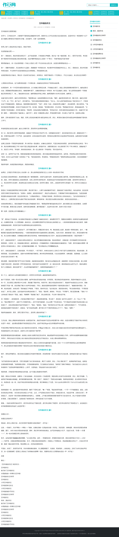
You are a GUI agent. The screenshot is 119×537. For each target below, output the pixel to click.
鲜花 (78, 233)
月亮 (28, 364)
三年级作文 (24, 12)
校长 (54, 133)
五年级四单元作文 (7, 485)
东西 (18, 346)
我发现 (11, 261)
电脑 (82, 376)
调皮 (20, 133)
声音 (29, 286)
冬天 (28, 441)
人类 (2, 83)
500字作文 (103, 14)
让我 (17, 59)
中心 (21, 283)
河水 (14, 427)
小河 (7, 414)
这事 (2, 143)
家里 (74, 88)
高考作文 (67, 14)
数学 (8, 68)
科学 (35, 354)
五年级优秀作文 (97, 54)
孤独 (11, 451)
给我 (35, 154)
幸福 (35, 236)
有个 (56, 294)
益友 (21, 164)
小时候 (8, 246)
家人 (82, 261)
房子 (11, 230)
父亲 (19, 98)
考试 (84, 56)
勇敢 (62, 193)
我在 (14, 56)
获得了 (14, 117)
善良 (14, 312)
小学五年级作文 (6, 482)
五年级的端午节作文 (8, 491)
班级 (14, 177)
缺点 (20, 47)
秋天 (2, 438)
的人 (60, 75)
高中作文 (61, 13)
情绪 (41, 101)
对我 (14, 193)
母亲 (5, 94)
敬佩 (20, 211)
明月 (14, 403)
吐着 (27, 236)
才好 (81, 283)
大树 (56, 207)
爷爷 (20, 390)
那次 (81, 68)
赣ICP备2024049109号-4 (78, 530)
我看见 (72, 320)
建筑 (82, 219)
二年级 (8, 190)
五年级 (53, 27)
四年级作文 (9, 14)
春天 (13, 257)
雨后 (11, 233)
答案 (69, 376)
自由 (11, 83)
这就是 (3, 75)
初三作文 (50, 12)
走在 (57, 254)
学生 (41, 136)
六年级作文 (24, 14)
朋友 (14, 264)
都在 (14, 267)
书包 (38, 283)
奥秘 (81, 343)
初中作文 (32, 13)
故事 (18, 83)
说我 (4, 51)
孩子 (40, 104)
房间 (24, 390)
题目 (27, 68)
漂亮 (73, 91)
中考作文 (37, 14)
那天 (11, 98)
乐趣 (7, 207)
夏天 (7, 430)
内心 (46, 246)
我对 (22, 289)
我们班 (9, 133)
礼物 (50, 98)
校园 (63, 261)
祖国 (2, 225)
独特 (38, 444)
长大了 (80, 101)
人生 (21, 172)
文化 (57, 36)
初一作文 (37, 12)
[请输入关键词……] (98, 5)
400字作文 (96, 14)
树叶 (56, 113)
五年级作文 (16, 14)
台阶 (56, 172)
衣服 (49, 240)
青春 (85, 427)
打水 (71, 430)
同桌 (51, 275)
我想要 (31, 98)
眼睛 (5, 160)
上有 (33, 180)
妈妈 (42, 56)
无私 (27, 207)
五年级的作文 (96, 40)
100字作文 (96, 12)
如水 (44, 91)
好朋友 (61, 199)
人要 (31, 196)
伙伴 (57, 94)
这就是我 (41, 98)
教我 (11, 207)
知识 (29, 199)
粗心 (27, 63)
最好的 (39, 312)
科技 (14, 343)
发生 (32, 225)
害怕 (23, 193)
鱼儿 (5, 236)
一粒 (9, 433)
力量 (18, 343)
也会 (26, 71)
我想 (24, 104)
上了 (53, 441)
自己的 (34, 183)
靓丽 (2, 430)
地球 (16, 364)
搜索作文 (114, 5)
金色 (7, 438)
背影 (74, 157)
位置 (29, 338)
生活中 (14, 36)
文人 (47, 36)
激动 (47, 101)
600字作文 (111, 14)
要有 (7, 376)
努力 (27, 75)
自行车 (39, 133)
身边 (29, 225)
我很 (7, 56)
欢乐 (73, 261)
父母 (38, 88)
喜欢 (17, 180)
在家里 (71, 104)
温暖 (26, 354)
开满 (33, 254)
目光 (13, 196)
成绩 (11, 68)
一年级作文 (9, 12)
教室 (51, 154)
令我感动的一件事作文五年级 (10, 473)
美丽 (82, 113)
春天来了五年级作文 (8, 470)
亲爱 (2, 414)
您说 (62, 451)
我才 (53, 56)
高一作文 (67, 12)
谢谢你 (52, 291)
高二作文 (73, 12)
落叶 (11, 438)
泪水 (78, 157)
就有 (72, 343)
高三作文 (79, 12)
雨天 (41, 251)
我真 (32, 294)
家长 (7, 139)
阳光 (13, 113)
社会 (51, 261)
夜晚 (38, 396)
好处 (67, 196)
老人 (20, 328)
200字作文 (103, 12)
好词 (78, 56)
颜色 (41, 240)
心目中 (15, 211)
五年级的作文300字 (7, 476)
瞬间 (5, 113)
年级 (16, 39)
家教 (69, 88)
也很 (21, 94)
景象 (34, 219)
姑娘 (77, 91)
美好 (47, 113)
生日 (8, 98)
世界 (2, 47)
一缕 (10, 113)
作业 (48, 177)
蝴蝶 (32, 246)
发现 (35, 113)
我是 (21, 63)
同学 (35, 129)
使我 (41, 172)
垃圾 (51, 448)
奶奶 (7, 230)
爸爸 (23, 154)
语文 (13, 129)
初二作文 (44, 12)
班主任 (60, 136)
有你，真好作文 (6, 500)
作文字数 (90, 13)
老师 (20, 68)
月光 (69, 396)
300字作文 (111, 12)
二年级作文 (16, 12)
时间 (39, 68)
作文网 (10, 18)
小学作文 (3, 13)
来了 (27, 107)
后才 (51, 283)
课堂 (10, 204)
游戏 (63, 94)
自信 (77, 68)
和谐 (35, 267)
